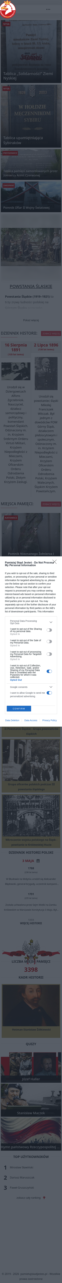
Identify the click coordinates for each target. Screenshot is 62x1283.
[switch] (49, 630)
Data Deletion (12, 720)
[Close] (55, 563)
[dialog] (31, 641)
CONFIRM (19, 708)
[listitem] (31, 622)
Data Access (30, 720)
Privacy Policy (49, 720)
